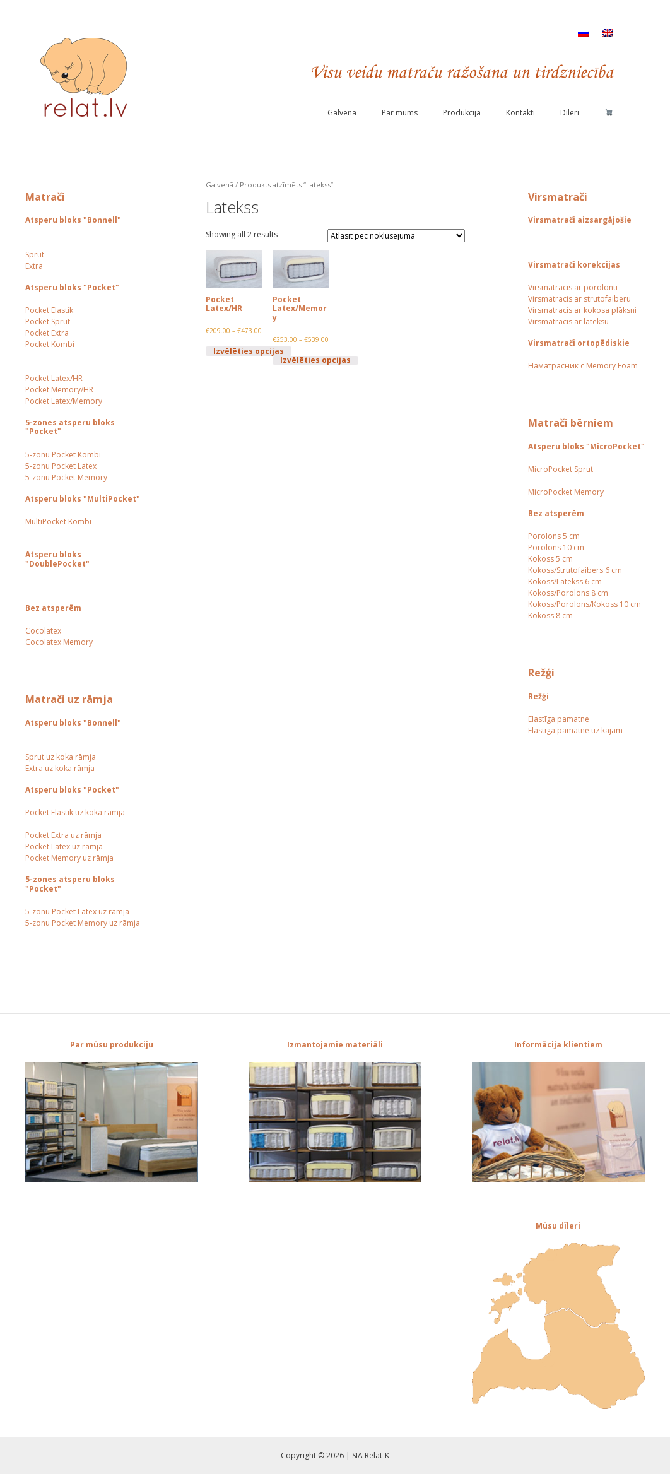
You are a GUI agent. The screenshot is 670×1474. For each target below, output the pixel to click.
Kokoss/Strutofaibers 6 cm (575, 570)
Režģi (538, 696)
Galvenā (341, 112)
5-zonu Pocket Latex (61, 466)
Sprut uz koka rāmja (60, 757)
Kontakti (520, 112)
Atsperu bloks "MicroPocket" (586, 446)
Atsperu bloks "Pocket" (72, 287)
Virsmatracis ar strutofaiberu (579, 298)
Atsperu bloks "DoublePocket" (57, 559)
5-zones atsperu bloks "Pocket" (70, 427)
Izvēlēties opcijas (248, 350)
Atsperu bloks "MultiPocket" (82, 498)
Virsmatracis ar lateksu (568, 321)
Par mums (400, 112)
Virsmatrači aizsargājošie (580, 220)
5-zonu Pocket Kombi (63, 454)
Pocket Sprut (47, 321)
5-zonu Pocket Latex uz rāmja (77, 911)
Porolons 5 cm (554, 536)
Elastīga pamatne (558, 719)
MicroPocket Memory (566, 491)
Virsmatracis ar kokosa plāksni (582, 310)
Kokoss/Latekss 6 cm (565, 581)
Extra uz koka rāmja (60, 768)
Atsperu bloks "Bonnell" (73, 220)
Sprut (34, 254)
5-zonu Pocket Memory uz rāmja (82, 922)
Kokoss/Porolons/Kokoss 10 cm (584, 604)
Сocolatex (43, 630)
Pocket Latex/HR (54, 378)
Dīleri (569, 112)
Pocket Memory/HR (59, 389)
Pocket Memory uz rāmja (69, 857)
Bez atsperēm (53, 608)
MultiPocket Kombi (58, 521)
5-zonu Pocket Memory (66, 477)
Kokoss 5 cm (550, 558)
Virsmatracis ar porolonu (573, 287)
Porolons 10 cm (556, 547)
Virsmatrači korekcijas (574, 264)
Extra (34, 266)
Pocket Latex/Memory (63, 401)
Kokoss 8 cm (550, 615)
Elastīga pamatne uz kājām (575, 730)
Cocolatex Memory (59, 642)
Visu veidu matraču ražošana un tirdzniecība (461, 72)
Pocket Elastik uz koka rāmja (75, 812)
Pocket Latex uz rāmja (64, 846)
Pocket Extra (47, 332)
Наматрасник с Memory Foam (583, 365)
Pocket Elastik (49, 310)
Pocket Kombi (49, 344)
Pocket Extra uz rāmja (63, 835)
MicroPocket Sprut (560, 469)
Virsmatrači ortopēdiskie (579, 343)
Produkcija (462, 112)
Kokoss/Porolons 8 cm (568, 592)
